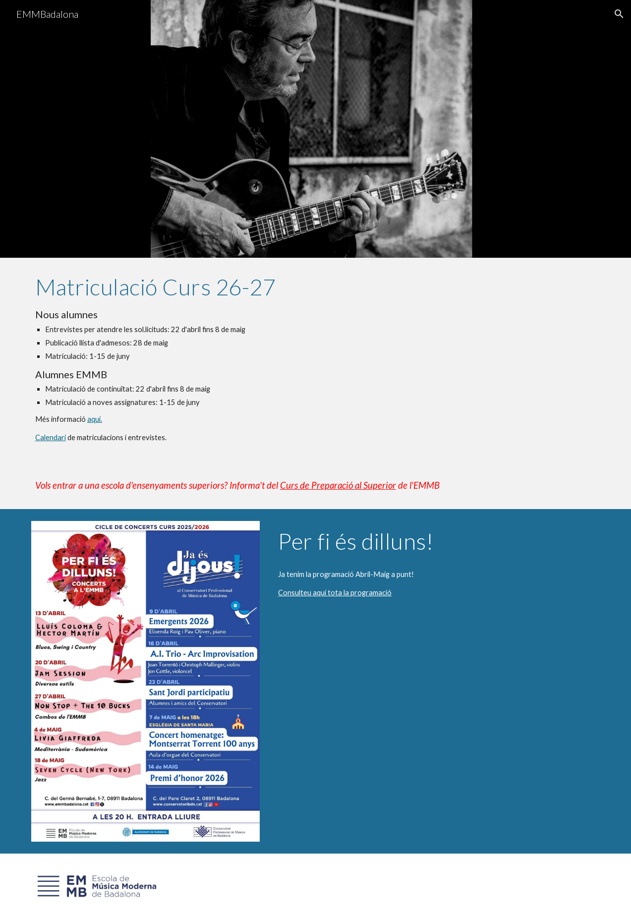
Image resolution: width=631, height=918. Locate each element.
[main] (315, 359)
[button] (619, 14)
